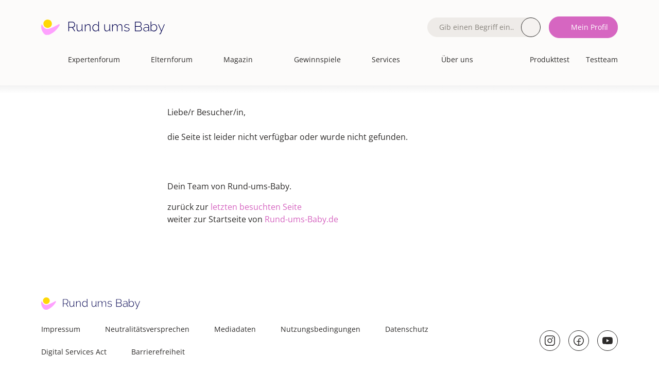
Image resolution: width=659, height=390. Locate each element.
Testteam (602, 59)
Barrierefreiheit (158, 352)
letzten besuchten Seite (256, 206)
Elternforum (172, 59)
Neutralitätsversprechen (147, 329)
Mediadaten (235, 329)
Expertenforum (94, 59)
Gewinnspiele (317, 59)
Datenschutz (406, 329)
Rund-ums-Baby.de (301, 219)
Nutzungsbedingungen (320, 329)
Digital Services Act (74, 352)
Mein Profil (589, 27)
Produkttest (549, 59)
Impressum (60, 329)
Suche (531, 27)
